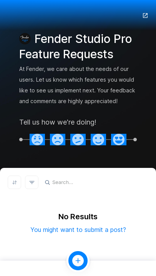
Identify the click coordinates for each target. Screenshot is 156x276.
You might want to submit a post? (78, 229)
